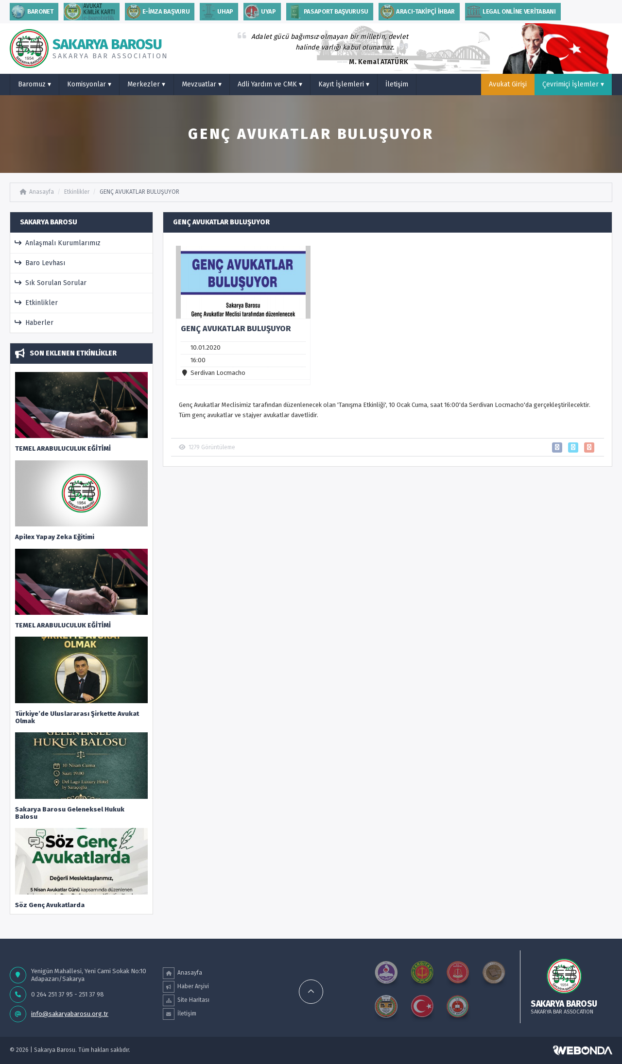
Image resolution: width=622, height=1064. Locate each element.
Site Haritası (186, 1000)
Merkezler (146, 84)
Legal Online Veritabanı (510, 11)
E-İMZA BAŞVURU (157, 11)
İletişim (396, 84)
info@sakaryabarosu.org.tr (69, 1013)
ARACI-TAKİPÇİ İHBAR (417, 11)
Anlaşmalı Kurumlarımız (58, 243)
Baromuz (34, 84)
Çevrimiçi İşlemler (573, 84)
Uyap (259, 11)
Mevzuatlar (202, 84)
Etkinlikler (76, 191)
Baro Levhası (40, 263)
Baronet (31, 11)
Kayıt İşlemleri (343, 84)
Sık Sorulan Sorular (51, 283)
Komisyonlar (89, 84)
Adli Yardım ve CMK (270, 84)
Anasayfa (37, 191)
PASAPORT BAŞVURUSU (327, 11)
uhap (216, 11)
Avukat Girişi (508, 84)
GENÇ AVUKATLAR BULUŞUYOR (139, 191)
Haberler (34, 323)
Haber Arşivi (186, 987)
